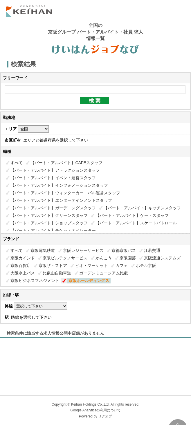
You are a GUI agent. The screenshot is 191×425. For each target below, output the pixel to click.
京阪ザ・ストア (53, 265)
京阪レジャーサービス (83, 250)
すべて (16, 162)
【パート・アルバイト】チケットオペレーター (53, 230)
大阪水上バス (22, 273)
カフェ (122, 265)
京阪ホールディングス (89, 280)
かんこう (104, 258)
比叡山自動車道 (57, 273)
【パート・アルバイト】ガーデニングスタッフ (53, 208)
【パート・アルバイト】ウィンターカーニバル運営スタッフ (65, 192)
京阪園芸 (128, 258)
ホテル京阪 (146, 265)
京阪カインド (22, 258)
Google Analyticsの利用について (95, 410)
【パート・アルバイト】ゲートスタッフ (132, 215)
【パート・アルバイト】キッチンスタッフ (142, 208)
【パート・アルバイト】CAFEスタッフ (66, 162)
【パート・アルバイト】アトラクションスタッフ (55, 170)
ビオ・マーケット (91, 265)
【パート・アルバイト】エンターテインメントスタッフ (61, 200)
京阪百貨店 (20, 265)
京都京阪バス (123, 250)
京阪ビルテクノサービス (65, 258)
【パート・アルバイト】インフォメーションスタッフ (59, 185)
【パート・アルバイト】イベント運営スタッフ (53, 177)
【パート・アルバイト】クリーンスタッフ (49, 215)
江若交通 (152, 250)
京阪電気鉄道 (42, 250)
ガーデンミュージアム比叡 (103, 273)
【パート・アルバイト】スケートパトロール (136, 223)
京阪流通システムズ (162, 258)
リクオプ (105, 416)
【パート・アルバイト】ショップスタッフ (49, 223)
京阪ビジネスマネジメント (34, 280)
